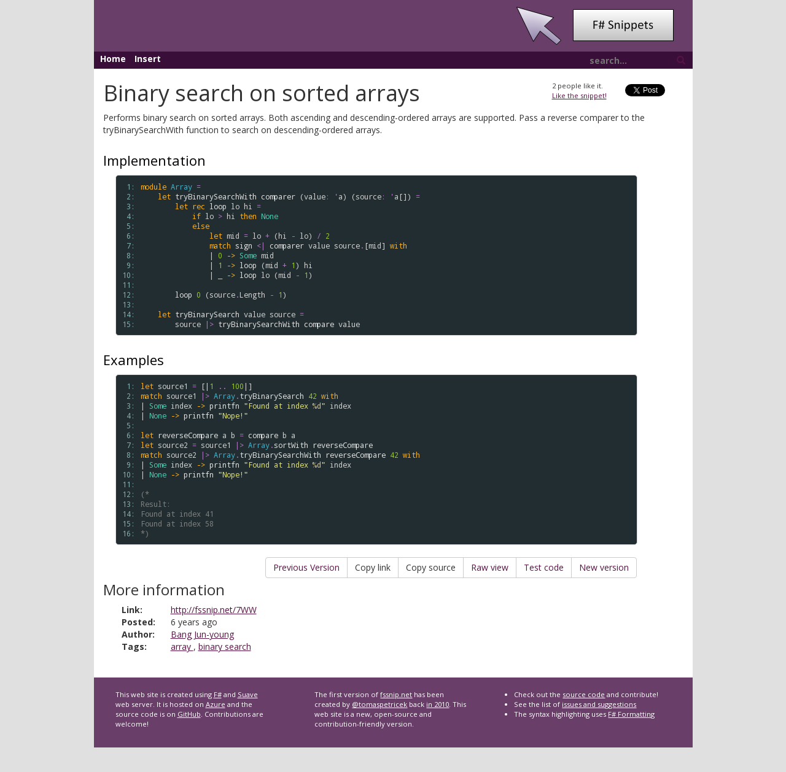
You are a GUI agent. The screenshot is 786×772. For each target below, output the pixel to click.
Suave (248, 694)
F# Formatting (631, 714)
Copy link (373, 567)
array (182, 646)
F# (218, 694)
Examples (133, 359)
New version (604, 567)
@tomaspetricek (379, 704)
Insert (147, 58)
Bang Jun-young (202, 634)
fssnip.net (396, 694)
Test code (544, 567)
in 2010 (437, 704)
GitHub (189, 714)
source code (583, 694)
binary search (224, 646)
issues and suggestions (599, 704)
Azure (215, 704)
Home (113, 58)
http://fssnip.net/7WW (214, 610)
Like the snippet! (579, 95)
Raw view (489, 567)
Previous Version (306, 567)
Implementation (154, 160)
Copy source (431, 567)
